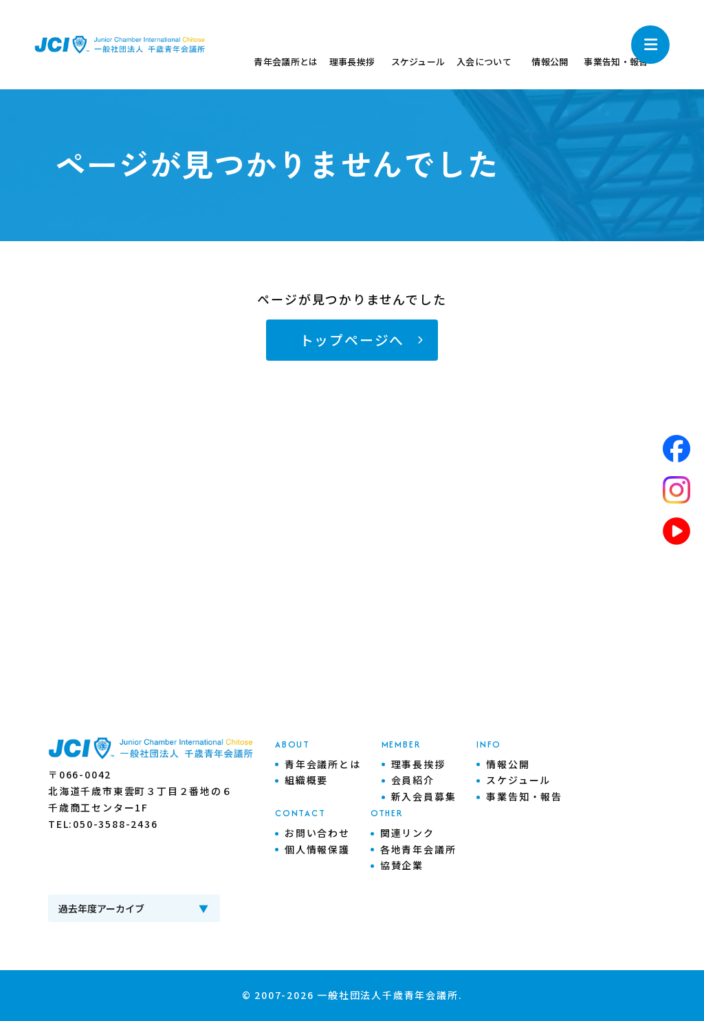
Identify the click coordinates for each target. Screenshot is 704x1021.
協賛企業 (402, 865)
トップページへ (352, 340)
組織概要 (306, 780)
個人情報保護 (317, 849)
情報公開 (507, 764)
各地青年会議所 (418, 849)
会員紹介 (412, 780)
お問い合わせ (317, 833)
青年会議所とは (323, 764)
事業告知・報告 (524, 796)
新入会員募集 (423, 796)
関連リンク (407, 833)
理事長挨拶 (418, 764)
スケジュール (518, 780)
